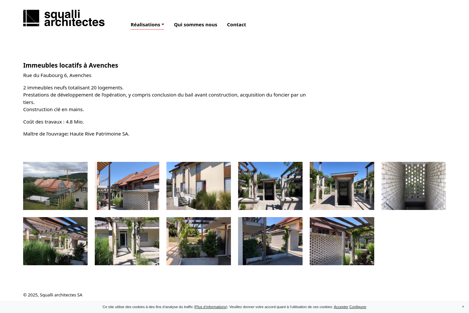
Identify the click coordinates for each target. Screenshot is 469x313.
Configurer (358, 307)
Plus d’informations (210, 307)
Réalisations (145, 24)
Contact (236, 24)
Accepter (341, 307)
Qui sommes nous (195, 24)
